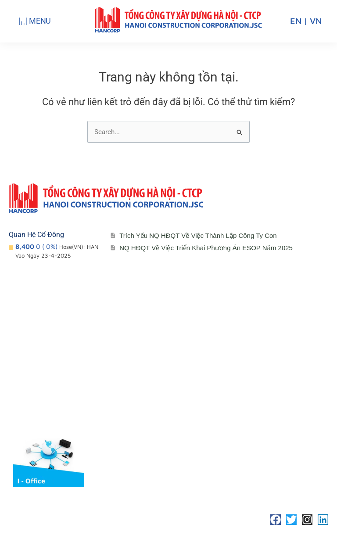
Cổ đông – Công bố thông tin (166, 367)
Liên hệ (236, 367)
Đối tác (132, 402)
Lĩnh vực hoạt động (48, 420)
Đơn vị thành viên (45, 385)
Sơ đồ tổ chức (40, 402)
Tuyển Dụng (244, 385)
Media (130, 420)
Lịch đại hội (139, 385)
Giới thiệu (33, 367)
